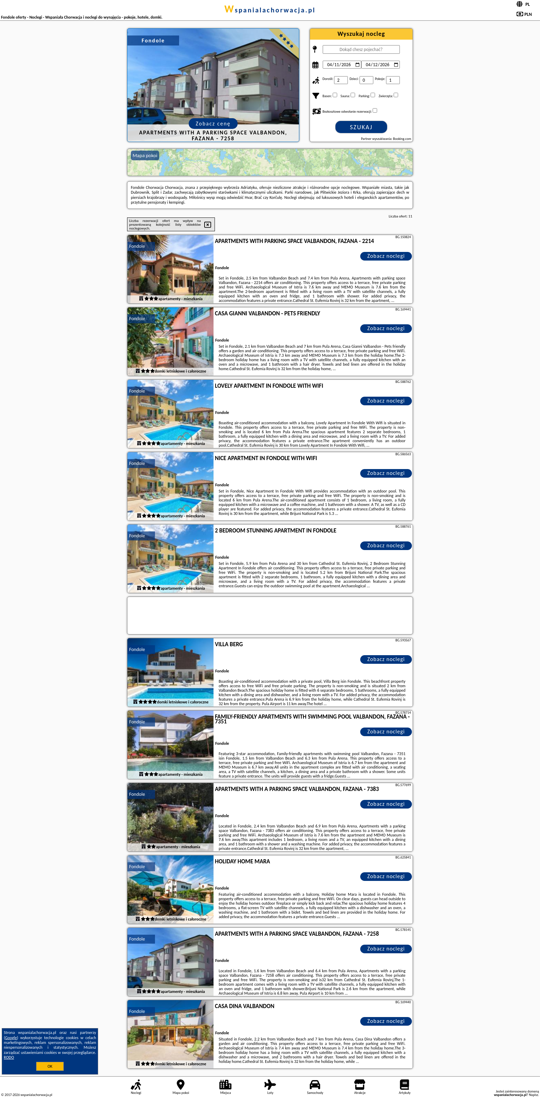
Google (11, 1037)
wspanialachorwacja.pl (269, 10)
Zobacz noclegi (386, 256)
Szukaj (361, 127)
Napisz (533, 1095)
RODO (9, 1057)
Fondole (137, 246)
